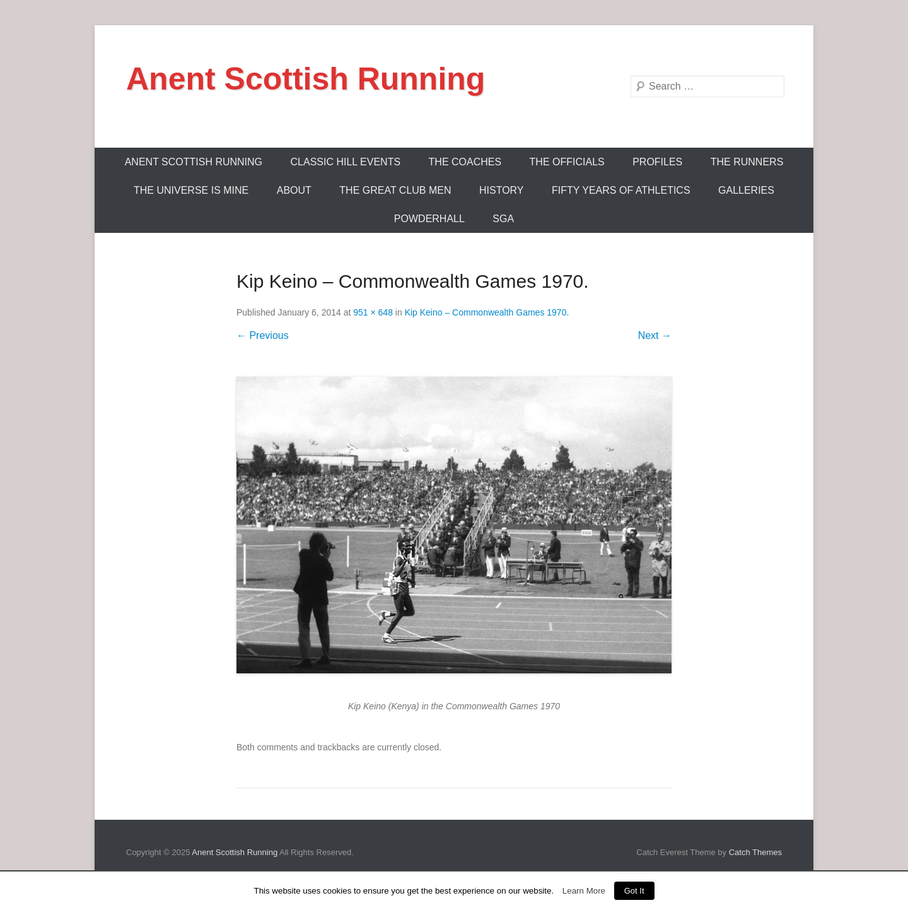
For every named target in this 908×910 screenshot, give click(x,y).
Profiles (657, 162)
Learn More (583, 890)
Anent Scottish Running (305, 79)
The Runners (747, 162)
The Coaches (465, 162)
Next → (655, 335)
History (501, 190)
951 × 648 (373, 312)
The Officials (567, 162)
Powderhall (429, 218)
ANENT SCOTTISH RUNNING (193, 162)
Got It (634, 890)
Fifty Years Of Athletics (621, 190)
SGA (503, 218)
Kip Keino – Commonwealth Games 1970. (487, 312)
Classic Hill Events (346, 162)
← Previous (262, 335)
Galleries (746, 190)
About (294, 190)
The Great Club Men (395, 190)
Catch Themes (755, 852)
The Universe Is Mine (191, 190)
